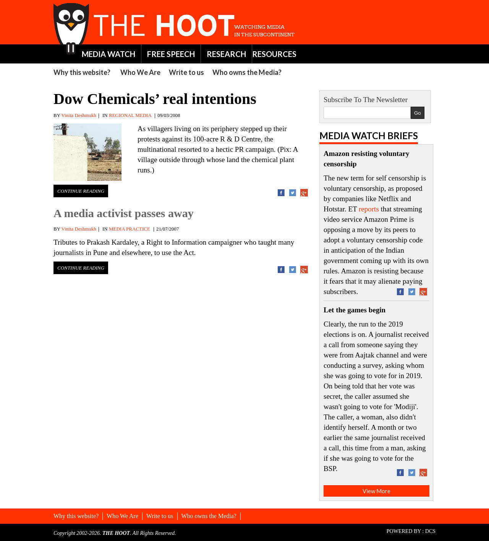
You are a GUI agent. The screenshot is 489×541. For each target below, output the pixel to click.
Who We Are (140, 72)
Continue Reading (80, 191)
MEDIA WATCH (108, 53)
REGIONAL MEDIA (130, 115)
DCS (430, 531)
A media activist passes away (123, 213)
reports (369, 209)
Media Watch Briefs (368, 135)
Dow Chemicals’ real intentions (154, 98)
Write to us (186, 72)
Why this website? (81, 72)
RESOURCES (274, 53)
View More (376, 490)
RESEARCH (226, 53)
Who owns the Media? (247, 72)
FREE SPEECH (171, 53)
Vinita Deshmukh (79, 115)
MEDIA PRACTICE (129, 229)
